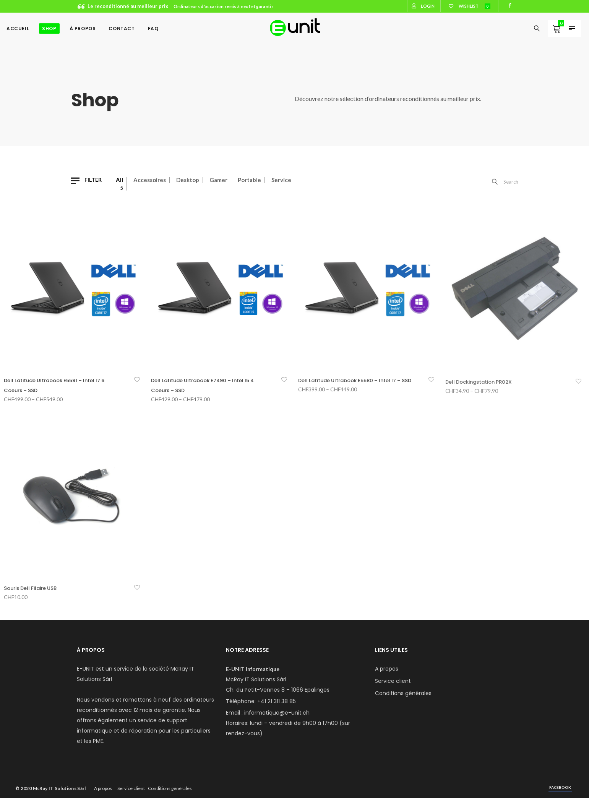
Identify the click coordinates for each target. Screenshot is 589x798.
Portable (249, 180)
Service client (393, 681)
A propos (386, 669)
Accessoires (149, 180)
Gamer (218, 180)
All (119, 180)
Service (281, 180)
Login (428, 5)
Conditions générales (403, 693)
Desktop (187, 180)
